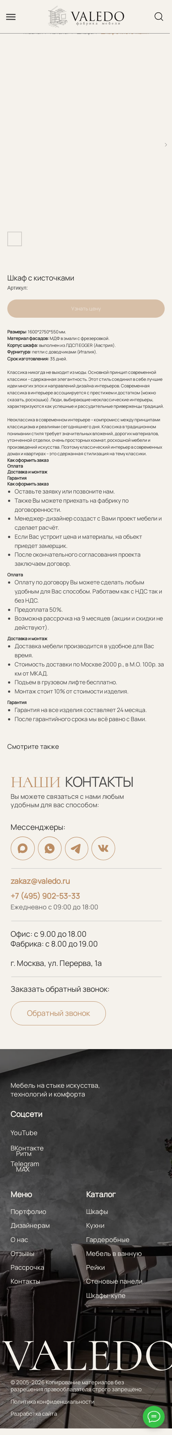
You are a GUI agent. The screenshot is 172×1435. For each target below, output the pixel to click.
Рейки (95, 1267)
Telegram (25, 1163)
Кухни (95, 1225)
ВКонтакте (27, 1148)
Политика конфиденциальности (53, 1401)
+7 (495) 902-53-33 (45, 896)
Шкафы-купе (106, 1295)
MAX (23, 1169)
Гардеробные (108, 1239)
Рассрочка (27, 1267)
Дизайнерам (30, 1225)
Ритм (23, 1153)
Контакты (25, 1281)
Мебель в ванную (114, 1253)
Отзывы (22, 1253)
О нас (19, 1239)
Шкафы (97, 1211)
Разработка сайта (34, 1413)
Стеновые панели (114, 1281)
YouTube (24, 1132)
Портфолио (28, 1211)
